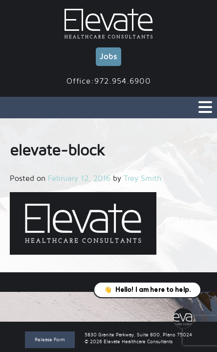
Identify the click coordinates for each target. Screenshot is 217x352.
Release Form (50, 339)
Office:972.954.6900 (108, 81)
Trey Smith (142, 178)
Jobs (108, 56)
